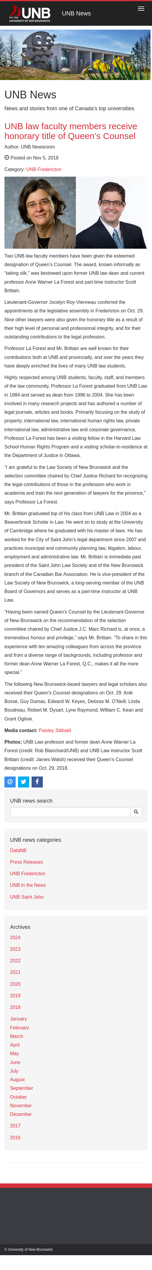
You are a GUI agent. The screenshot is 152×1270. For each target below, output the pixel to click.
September (21, 1088)
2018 (15, 1007)
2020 (15, 984)
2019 (15, 995)
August (17, 1079)
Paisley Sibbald (55, 730)
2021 (15, 972)
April (14, 1044)
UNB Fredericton (43, 169)
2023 (15, 949)
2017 (15, 1125)
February (19, 1027)
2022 (15, 960)
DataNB (18, 850)
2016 (15, 1137)
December (21, 1114)
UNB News (76, 13)
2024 (15, 937)
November (21, 1105)
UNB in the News (28, 885)
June (15, 1062)
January (18, 1018)
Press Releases (26, 862)
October (18, 1097)
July (14, 1070)
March (16, 1036)
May (14, 1053)
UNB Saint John (27, 897)
